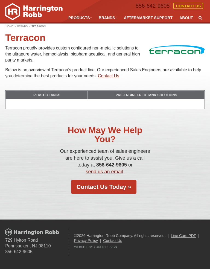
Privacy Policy (86, 240)
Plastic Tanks (47, 95)
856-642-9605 (153, 6)
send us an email (104, 171)
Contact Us (188, 6)
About (186, 18)
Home (9, 26)
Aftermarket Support (148, 18)
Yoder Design (105, 246)
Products (79, 18)
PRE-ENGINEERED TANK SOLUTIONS (146, 95)
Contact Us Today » (104, 186)
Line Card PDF (183, 235)
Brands (107, 18)
